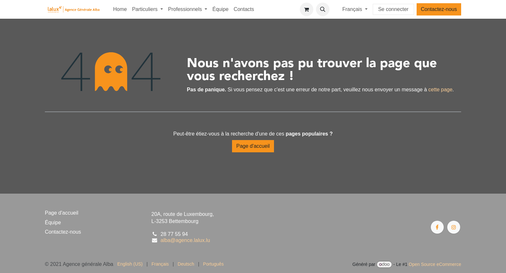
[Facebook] (437, 227)
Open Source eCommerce (435, 264)
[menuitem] (119, 9)
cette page (440, 89)
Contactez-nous (439, 9)
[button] (322, 9)
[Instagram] (453, 227)
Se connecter (393, 9)
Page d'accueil (253, 146)
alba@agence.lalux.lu (185, 240)
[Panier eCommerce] (306, 9)
